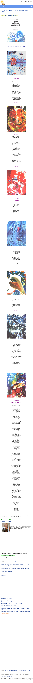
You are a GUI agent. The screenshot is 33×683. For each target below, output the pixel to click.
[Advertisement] (16, 540)
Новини (5, 676)
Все (2, 15)
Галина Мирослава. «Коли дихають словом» (10, 577)
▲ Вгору (2, 6)
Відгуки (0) (10, 15)
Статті (2, 676)
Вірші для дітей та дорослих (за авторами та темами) (11, 603)
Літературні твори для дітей (6, 601)
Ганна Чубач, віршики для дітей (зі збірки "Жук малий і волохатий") (18, 670)
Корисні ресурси (9, 676)
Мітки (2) (15, 15)
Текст (6, 15)
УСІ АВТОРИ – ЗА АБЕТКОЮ (6, 598)
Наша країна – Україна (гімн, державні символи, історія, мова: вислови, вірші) (16, 611)
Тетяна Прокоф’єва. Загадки (6, 571)
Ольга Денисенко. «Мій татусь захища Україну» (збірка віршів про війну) (15, 568)
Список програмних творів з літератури (8, 605)
